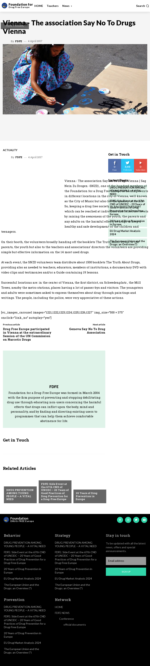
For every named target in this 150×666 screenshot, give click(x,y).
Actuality (19, 25)
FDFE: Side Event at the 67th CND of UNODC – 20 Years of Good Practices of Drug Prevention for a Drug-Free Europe (55, 491)
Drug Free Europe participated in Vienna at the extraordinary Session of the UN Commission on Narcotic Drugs (27, 334)
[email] (126, 561)
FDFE (18, 41)
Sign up (126, 571)
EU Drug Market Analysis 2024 (22, 578)
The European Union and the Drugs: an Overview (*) (127, 243)
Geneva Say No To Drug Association (87, 330)
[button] (142, 6)
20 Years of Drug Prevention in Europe (86, 496)
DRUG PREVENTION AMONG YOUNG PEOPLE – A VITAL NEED (20, 494)
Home (9, 25)
